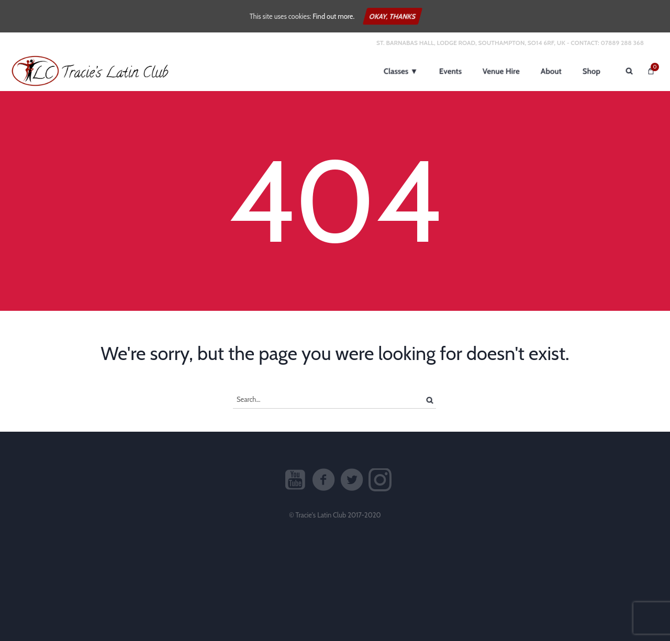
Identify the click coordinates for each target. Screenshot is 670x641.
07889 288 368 (622, 43)
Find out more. (333, 16)
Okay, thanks (392, 16)
